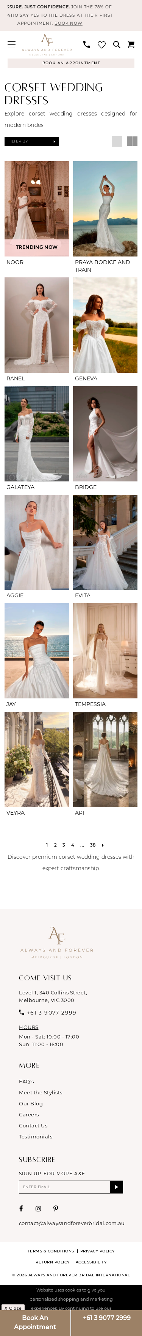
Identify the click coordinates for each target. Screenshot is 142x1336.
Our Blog (31, 1105)
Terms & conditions (51, 1254)
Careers (29, 1116)
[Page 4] (72, 847)
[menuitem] (11, 46)
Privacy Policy (97, 1254)
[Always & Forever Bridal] (47, 46)
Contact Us (33, 1127)
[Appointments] (71, 65)
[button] (11, 46)
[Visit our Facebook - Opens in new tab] (21, 1211)
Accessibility (91, 1265)
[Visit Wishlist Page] (101, 46)
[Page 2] (54, 847)
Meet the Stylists (40, 1094)
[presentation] (37, 210)
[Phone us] (87, 46)
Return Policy (53, 1265)
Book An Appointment (35, 1323)
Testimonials (35, 1138)
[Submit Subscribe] (116, 1189)
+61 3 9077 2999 (107, 1318)
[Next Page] (104, 847)
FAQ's (26, 1083)
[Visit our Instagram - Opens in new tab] (38, 1211)
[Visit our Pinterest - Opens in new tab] (56, 1211)
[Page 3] (63, 847)
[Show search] (116, 46)
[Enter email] (71, 1189)
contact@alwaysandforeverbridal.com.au (72, 1225)
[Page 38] (93, 847)
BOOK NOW (78, 24)
